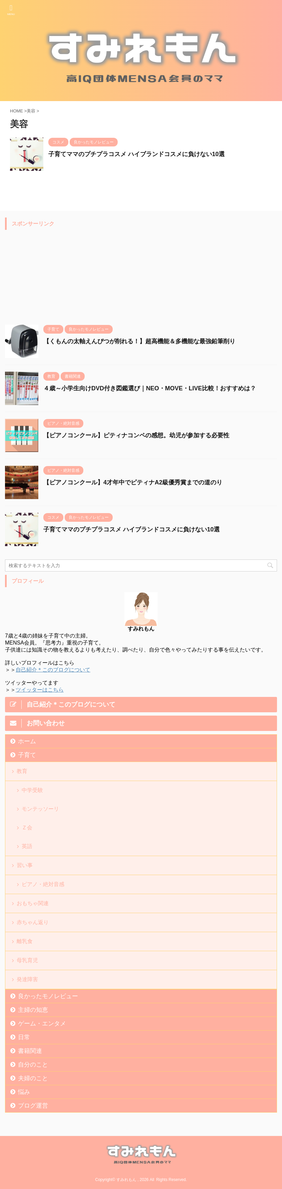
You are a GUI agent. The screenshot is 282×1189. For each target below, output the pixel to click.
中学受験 (32, 790)
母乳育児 (27, 960)
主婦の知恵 (33, 1010)
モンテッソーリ (40, 809)
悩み (24, 1092)
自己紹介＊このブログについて (53, 670)
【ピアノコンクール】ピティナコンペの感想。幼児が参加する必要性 (136, 435)
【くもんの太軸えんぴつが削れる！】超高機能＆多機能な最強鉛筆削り (139, 341)
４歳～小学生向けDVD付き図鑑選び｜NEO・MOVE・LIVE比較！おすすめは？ (149, 388)
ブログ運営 (33, 1105)
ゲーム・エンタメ (42, 1023)
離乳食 (25, 941)
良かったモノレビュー (48, 996)
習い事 (25, 865)
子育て (27, 755)
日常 (24, 1037)
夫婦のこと (33, 1078)
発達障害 (27, 979)
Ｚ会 (27, 827)
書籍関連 (30, 1051)
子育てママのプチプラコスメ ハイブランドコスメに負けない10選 (136, 154)
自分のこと (33, 1064)
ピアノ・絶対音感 (43, 884)
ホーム (27, 741)
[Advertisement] (55, 275)
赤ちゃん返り (33, 922)
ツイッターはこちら (40, 690)
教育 (22, 771)
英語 (27, 846)
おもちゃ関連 (33, 903)
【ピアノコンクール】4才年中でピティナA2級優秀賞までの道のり (132, 482)
